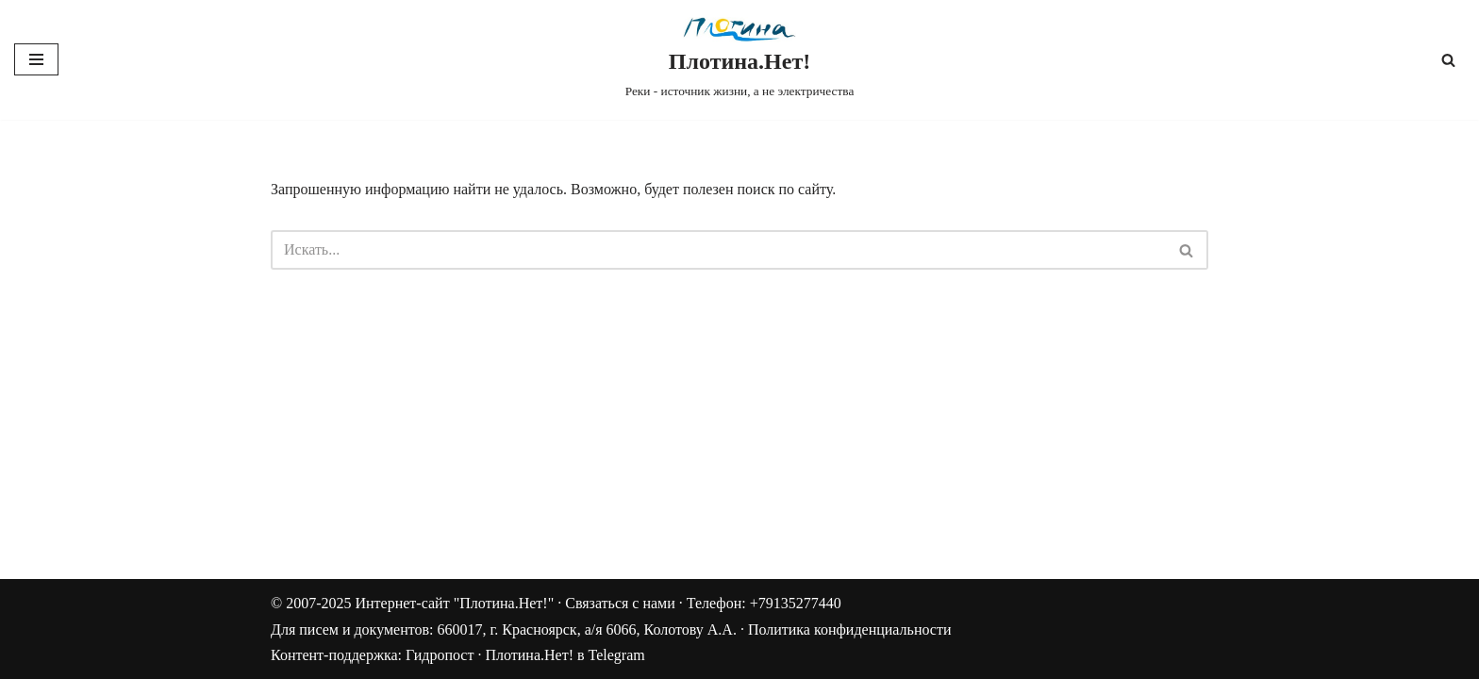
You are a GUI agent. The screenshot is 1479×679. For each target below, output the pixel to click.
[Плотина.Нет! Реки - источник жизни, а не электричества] (740, 60)
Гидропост (440, 655)
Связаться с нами (620, 603)
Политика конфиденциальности (850, 629)
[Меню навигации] (36, 59)
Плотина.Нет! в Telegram (564, 655)
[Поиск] (1448, 60)
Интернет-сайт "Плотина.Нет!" (454, 603)
